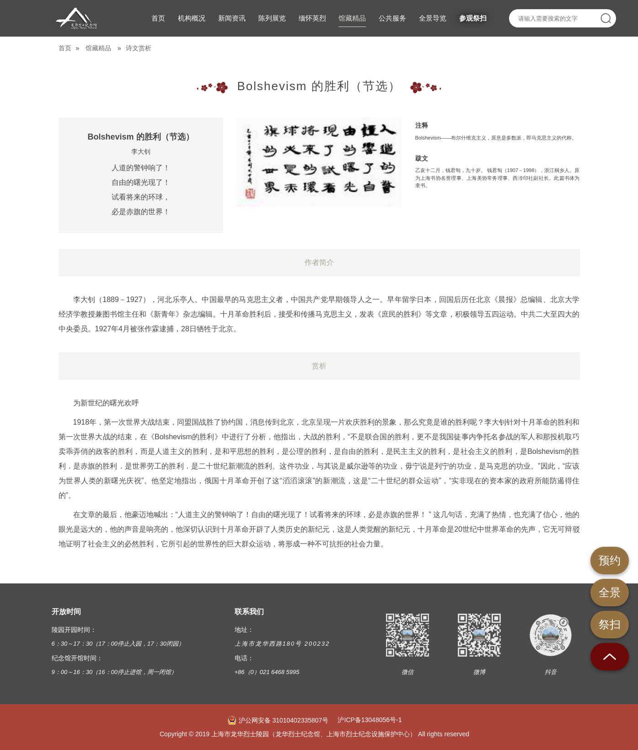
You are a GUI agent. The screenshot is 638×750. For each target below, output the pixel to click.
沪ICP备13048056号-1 (370, 719)
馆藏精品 (98, 48)
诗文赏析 (138, 48)
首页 (65, 48)
